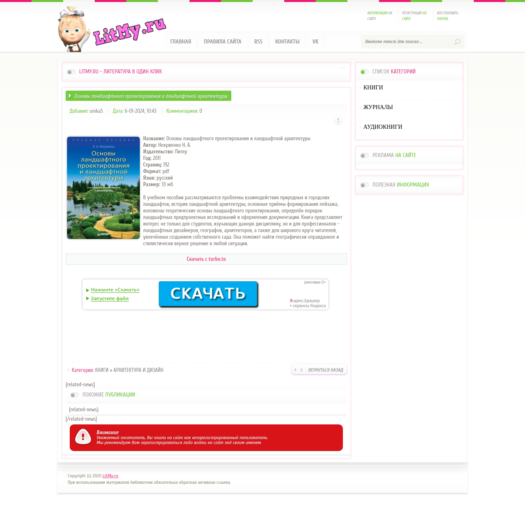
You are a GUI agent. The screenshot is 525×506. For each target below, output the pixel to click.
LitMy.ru (110, 476)
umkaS (96, 111)
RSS (258, 41)
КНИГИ (102, 370)
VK (316, 41)
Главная (180, 41)
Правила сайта (223, 41)
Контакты (287, 41)
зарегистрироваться (161, 442)
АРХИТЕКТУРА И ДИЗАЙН (139, 370)
